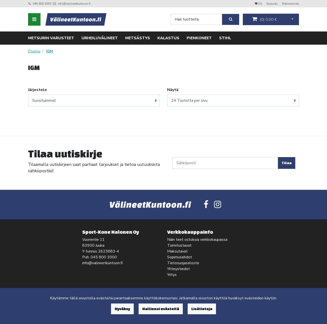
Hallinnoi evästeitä (160, 309)
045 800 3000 (42, 4)
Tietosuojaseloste (183, 263)
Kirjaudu (272, 4)
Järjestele (37, 89)
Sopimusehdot (179, 257)
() (264, 19)
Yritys (172, 274)
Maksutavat (177, 251)
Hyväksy (122, 309)
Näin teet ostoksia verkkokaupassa (197, 239)
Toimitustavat (179, 245)
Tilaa (287, 163)
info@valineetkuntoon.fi (74, 4)
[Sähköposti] (225, 163)
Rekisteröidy (290, 4)
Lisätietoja (201, 309)
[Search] (196, 19)
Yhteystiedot (178, 269)
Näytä (172, 89)
